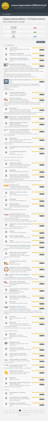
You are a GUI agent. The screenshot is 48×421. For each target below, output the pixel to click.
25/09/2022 (42, 124)
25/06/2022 (42, 361)
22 (9, 412)
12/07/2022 (42, 335)
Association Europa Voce (22, 58)
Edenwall (21, 370)
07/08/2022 (42, 254)
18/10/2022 (42, 55)
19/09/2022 (42, 148)
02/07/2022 (42, 355)
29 (26, 412)
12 (26, 410)
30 (28, 412)
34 (38, 412)
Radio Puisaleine (21, 281)
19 (43, 410)
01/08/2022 (42, 290)
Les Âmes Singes (23, 359)
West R (18, 342)
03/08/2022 (42, 276)
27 (21, 412)
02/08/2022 (42, 283)
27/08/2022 (42, 242)
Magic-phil (19, 163)
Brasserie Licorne (21, 306)
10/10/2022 (42, 94)
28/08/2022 (42, 237)
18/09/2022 (42, 153)
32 (33, 412)
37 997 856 (13, 27)
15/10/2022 (42, 60)
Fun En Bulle (18, 98)
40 (26, 414)
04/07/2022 (42, 344)
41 (28, 414)
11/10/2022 (42, 66)
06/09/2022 (42, 201)
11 (24, 410)
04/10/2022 (42, 110)
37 (19, 414)
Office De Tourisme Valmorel (24, 245)
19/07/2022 (42, 308)
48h (13, 36)
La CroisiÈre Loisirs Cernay (21, 192)
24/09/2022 (42, 131)
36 (43, 412)
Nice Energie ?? (24, 252)
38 (21, 414)
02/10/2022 (42, 118)
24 (14, 412)
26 (19, 412)
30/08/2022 (42, 215)
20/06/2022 (42, 372)
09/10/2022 (42, 100)
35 (40, 412)
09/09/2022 (42, 176)
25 (16, 412)
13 (29, 410)
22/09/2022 (42, 140)
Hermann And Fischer (21, 64)
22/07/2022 (42, 303)
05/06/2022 (42, 399)
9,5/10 (13, 32)
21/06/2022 (42, 367)
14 (31, 410)
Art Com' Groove (23, 365)
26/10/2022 (42, 49)
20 (4, 412)
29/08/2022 (42, 225)
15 (34, 410)
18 (41, 410)
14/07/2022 (42, 324)
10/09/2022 (42, 172)
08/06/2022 (42, 379)
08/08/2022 (42, 247)
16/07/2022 (42, 318)
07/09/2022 (42, 186)
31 (31, 412)
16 (36, 410)
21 (7, 412)
